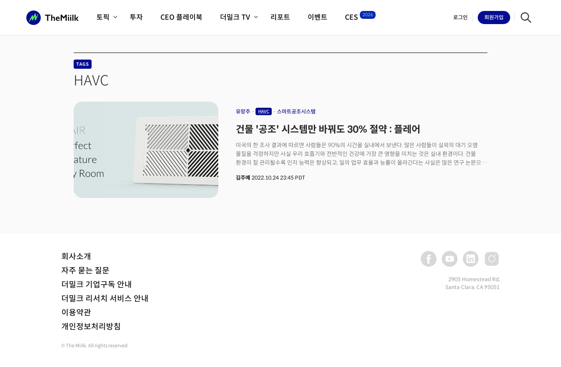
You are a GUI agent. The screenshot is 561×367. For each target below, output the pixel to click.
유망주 (243, 111)
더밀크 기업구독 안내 (96, 284)
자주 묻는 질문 (85, 270)
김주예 (243, 177)
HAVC (263, 111)
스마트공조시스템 (296, 111)
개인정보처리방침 (91, 327)
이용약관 (76, 313)
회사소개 (76, 256)
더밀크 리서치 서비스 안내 (105, 298)
